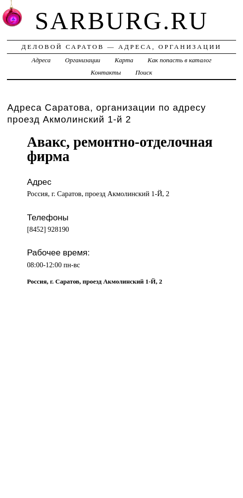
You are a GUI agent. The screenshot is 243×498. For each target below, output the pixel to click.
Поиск (144, 72)
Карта (124, 60)
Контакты (106, 72)
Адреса (41, 60)
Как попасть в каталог (179, 60)
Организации (82, 60)
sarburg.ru (121, 21)
